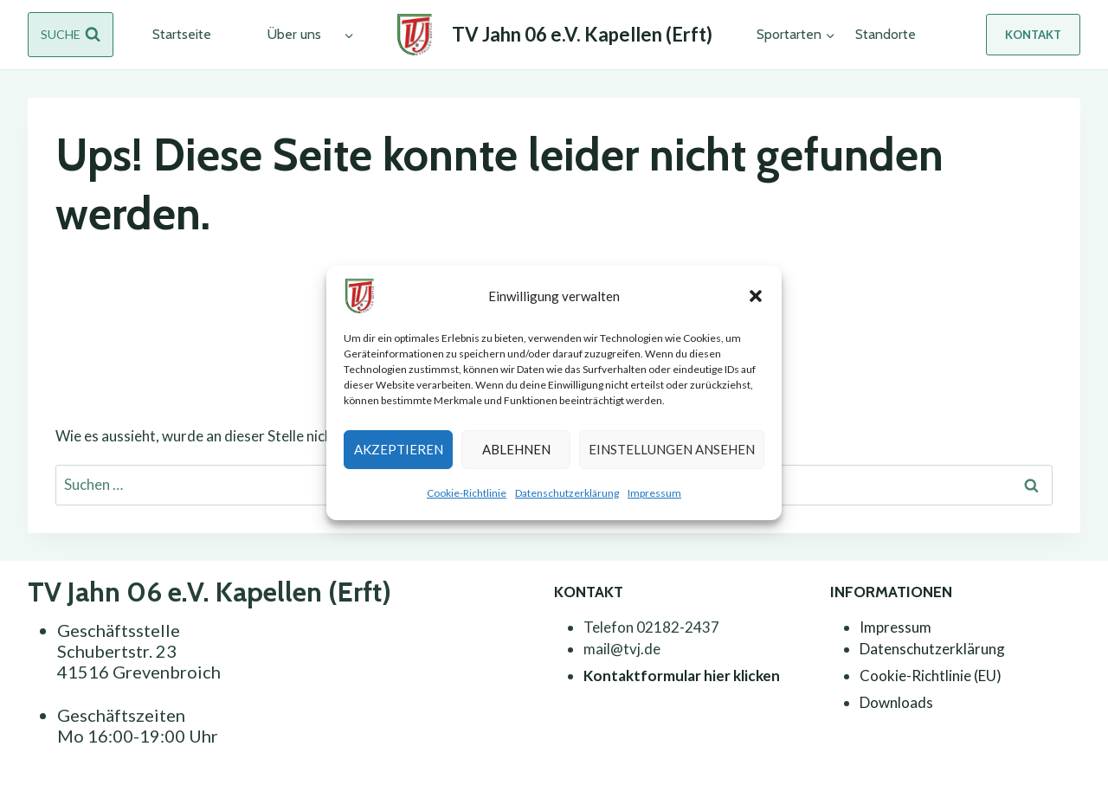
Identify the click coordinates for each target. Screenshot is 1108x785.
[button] (755, 296)
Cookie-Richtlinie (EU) (931, 675)
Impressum (654, 492)
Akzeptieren (398, 449)
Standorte (885, 34)
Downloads (896, 702)
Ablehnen (516, 449)
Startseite (181, 34)
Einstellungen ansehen (672, 449)
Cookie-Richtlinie (466, 492)
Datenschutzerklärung (567, 492)
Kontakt (1033, 35)
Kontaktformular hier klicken (681, 675)
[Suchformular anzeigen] (70, 34)
